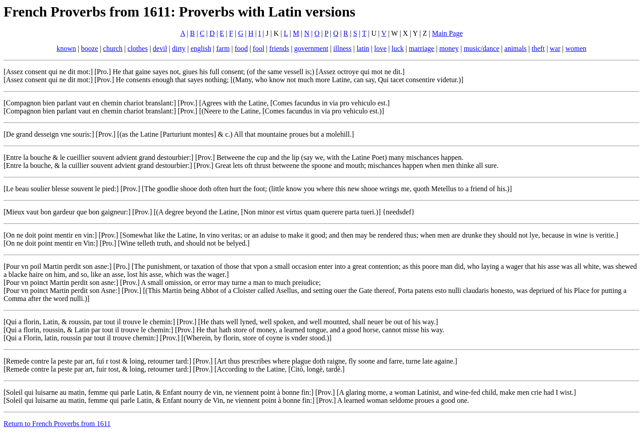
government (311, 48)
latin (362, 48)
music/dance (481, 48)
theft (538, 48)
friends (279, 48)
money (449, 48)
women (575, 48)
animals (516, 48)
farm (223, 48)
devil (160, 48)
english (201, 48)
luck (398, 48)
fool (258, 48)
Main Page (447, 33)
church (113, 48)
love (380, 48)
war (555, 48)
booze (89, 48)
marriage (421, 48)
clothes (138, 48)
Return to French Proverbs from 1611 (57, 423)
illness (342, 48)
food (241, 48)
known (66, 48)
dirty (178, 48)
